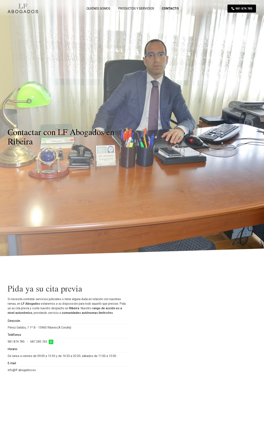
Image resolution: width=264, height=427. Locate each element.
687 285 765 (38, 341)
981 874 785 (16, 341)
